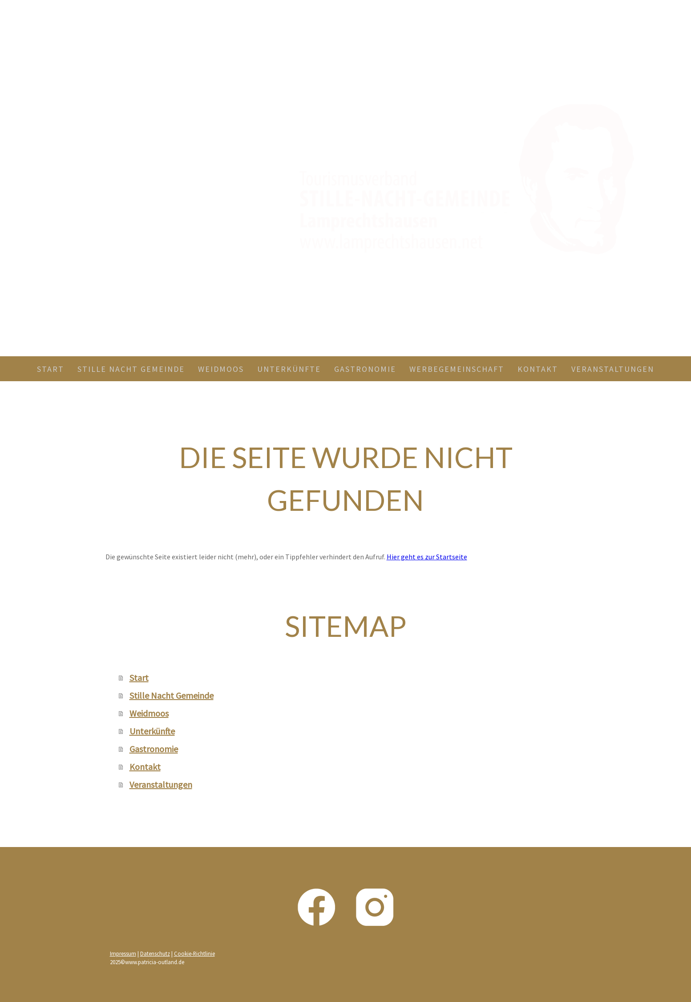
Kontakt (537, 369)
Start (50, 369)
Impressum (123, 953)
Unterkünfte (289, 369)
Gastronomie (365, 369)
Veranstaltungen (612, 369)
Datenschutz (155, 953)
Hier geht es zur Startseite (427, 556)
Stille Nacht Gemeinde (131, 369)
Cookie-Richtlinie (194, 953)
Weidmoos (221, 369)
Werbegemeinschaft (456, 369)
